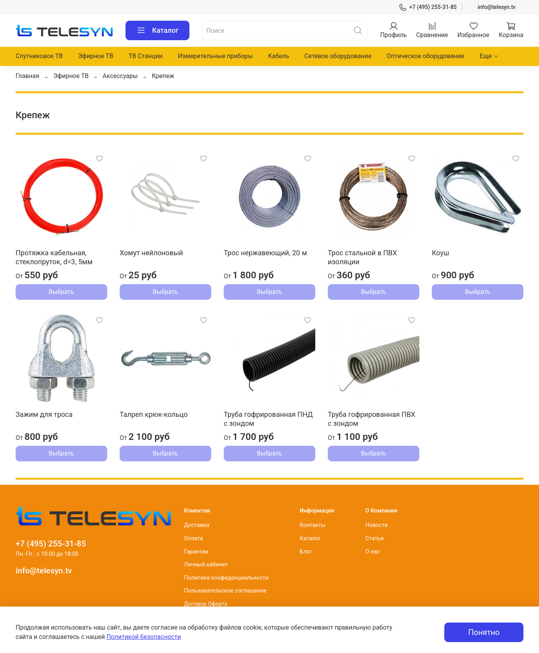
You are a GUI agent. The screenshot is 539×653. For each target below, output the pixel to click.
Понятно (484, 632)
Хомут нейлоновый (151, 253)
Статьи (374, 538)
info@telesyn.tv (497, 7)
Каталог (157, 30)
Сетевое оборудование (337, 56)
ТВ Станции (146, 56)
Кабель (278, 56)
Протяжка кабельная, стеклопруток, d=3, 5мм (54, 257)
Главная (27, 76)
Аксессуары (120, 76)
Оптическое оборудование (426, 56)
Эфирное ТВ (95, 56)
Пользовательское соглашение (225, 590)
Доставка (196, 525)
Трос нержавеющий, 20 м (265, 253)
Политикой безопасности (143, 637)
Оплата (193, 538)
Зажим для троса (44, 414)
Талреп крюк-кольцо (153, 414)
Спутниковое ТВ (39, 56)
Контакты (312, 525)
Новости (376, 525)
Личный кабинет (206, 564)
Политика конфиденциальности (226, 578)
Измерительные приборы (215, 56)
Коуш (440, 253)
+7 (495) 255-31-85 (428, 7)
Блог (306, 551)
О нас (372, 551)
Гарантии (196, 551)
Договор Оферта (205, 604)
